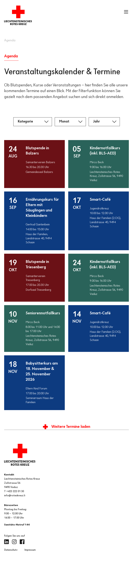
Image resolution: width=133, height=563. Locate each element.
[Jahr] (104, 121)
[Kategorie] (32, 121)
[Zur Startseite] (18, 15)
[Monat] (70, 121)
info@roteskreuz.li (14, 495)
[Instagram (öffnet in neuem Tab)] (14, 541)
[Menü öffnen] (126, 12)
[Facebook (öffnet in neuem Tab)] (22, 541)
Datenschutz (10, 550)
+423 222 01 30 (15, 491)
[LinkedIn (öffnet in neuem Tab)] (6, 541)
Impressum (30, 550)
